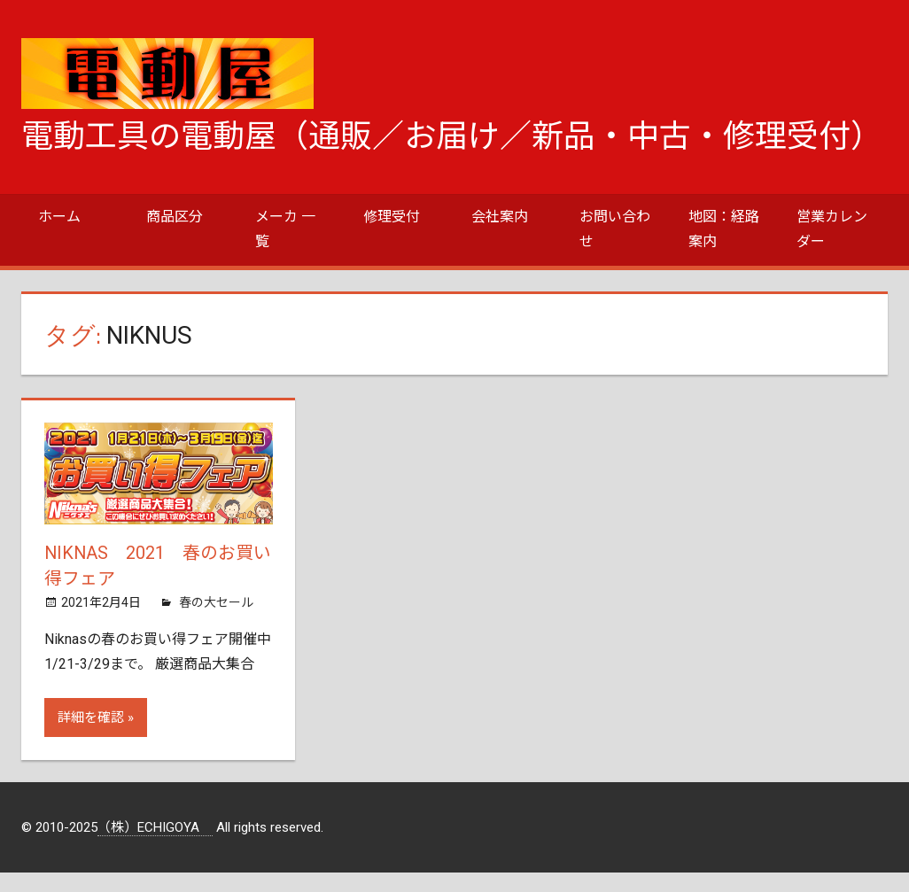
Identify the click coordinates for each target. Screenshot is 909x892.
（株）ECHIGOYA (155, 826)
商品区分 (174, 216)
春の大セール (216, 600)
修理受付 (391, 216)
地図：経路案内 (723, 229)
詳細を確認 (91, 716)
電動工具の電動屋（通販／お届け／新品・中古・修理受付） (451, 136)
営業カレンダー (831, 229)
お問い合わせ (614, 229)
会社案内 (499, 216)
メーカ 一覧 (285, 229)
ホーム (59, 216)
